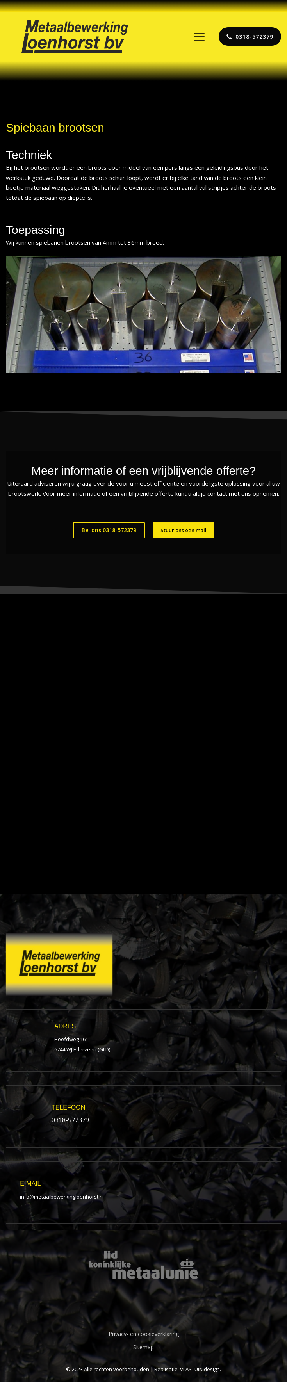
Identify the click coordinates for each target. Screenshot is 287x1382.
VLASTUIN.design (200, 1369)
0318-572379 (70, 1120)
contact (217, 493)
